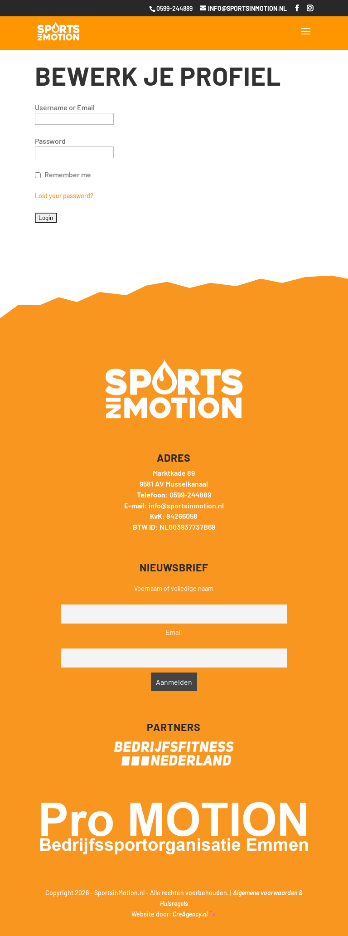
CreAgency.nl (190, 914)
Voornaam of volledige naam (173, 588)
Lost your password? (64, 196)
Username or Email (65, 107)
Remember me (67, 174)
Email (174, 632)
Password (50, 140)
